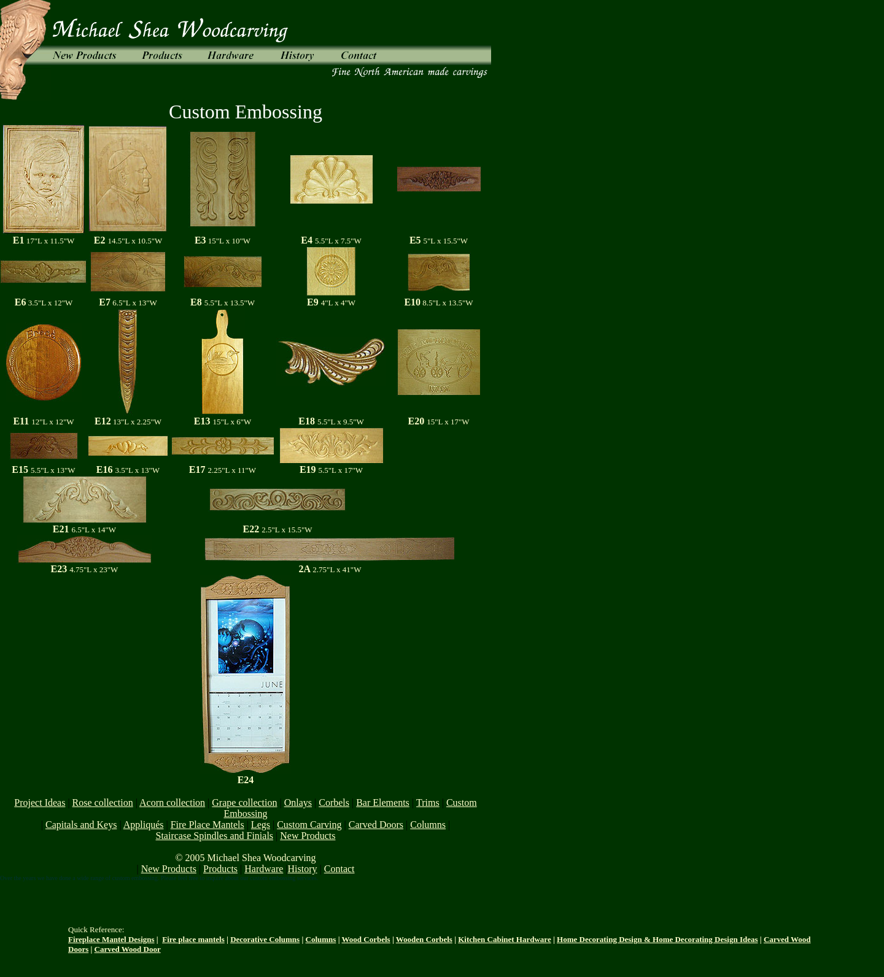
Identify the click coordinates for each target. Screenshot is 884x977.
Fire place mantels (193, 939)
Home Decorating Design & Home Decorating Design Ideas (657, 939)
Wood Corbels (366, 939)
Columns (321, 939)
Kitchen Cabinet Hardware (504, 939)
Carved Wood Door (128, 949)
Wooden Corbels (424, 939)
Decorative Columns (265, 939)
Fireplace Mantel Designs (111, 939)
